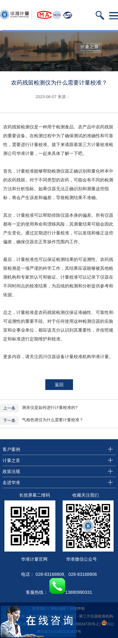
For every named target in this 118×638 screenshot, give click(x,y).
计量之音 (11, 460)
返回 (59, 384)
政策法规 (11, 471)
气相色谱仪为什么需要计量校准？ (52, 419)
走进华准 (11, 482)
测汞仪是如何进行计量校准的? (49, 407)
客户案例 (11, 449)
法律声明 (77, 608)
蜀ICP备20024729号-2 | (81, 624)
